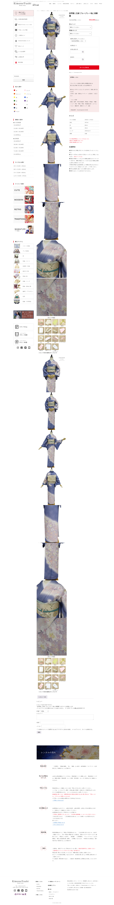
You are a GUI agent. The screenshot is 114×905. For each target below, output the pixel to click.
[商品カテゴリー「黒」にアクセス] (29, 108)
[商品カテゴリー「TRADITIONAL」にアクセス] (23, 219)
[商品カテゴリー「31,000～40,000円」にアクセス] (23, 131)
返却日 (72, 57)
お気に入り (86, 3)
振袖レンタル (39, 881)
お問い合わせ (76, 887)
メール (39, 726)
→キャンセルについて (58, 824)
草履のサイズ (73, 30)
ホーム (38, 10)
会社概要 (81, 887)
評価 (38, 711)
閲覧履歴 (85, 881)
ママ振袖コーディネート (54, 881)
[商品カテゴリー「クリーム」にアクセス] (29, 94)
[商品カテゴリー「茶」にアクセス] (18, 104)
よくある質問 (70, 887)
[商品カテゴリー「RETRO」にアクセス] (23, 209)
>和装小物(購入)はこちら (75, 142)
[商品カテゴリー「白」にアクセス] (29, 104)
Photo (100, 3)
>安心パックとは (78, 156)
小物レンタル (39, 894)
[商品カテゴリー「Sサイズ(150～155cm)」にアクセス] (23, 166)
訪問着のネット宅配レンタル (46, 10)
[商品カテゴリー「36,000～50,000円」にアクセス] (23, 144)
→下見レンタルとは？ (58, 800)
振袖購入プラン (52, 885)
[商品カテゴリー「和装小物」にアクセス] (54, 898)
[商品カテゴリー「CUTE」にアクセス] (23, 190)
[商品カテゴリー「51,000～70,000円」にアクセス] (23, 147)
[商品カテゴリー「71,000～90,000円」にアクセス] (23, 151)
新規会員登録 (66, 3)
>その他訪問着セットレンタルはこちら (79, 138)
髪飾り (54, 3)
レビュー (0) (42, 697)
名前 (38, 722)
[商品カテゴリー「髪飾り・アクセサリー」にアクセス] (54, 892)
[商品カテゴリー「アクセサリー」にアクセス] (54, 894)
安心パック (72, 24)
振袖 (50, 3)
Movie (96, 3)
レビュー (40, 713)
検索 (23, 80)
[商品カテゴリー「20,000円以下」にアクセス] (23, 125)
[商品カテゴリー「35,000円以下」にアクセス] (23, 141)
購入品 (49, 889)
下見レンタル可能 (71, 885)
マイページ (80, 881)
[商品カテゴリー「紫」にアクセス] (29, 101)
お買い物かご (79, 3)
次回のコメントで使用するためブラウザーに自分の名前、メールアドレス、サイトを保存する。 (66, 729)
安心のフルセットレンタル (87, 883)
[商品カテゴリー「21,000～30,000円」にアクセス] (23, 128)
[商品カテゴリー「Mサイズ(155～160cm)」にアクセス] (23, 169)
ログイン (72, 3)
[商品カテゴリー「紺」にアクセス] (18, 108)
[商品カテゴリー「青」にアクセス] (29, 97)
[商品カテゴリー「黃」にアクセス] (18, 97)
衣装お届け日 (74, 49)
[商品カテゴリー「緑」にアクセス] (18, 101)
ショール (59, 3)
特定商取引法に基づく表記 (72, 889)
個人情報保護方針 (87, 887)
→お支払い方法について (58, 822)
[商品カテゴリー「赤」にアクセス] (18, 90)
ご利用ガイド (78, 885)
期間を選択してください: (77, 38)
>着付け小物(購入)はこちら (76, 140)
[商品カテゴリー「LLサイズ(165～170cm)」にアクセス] (23, 176)
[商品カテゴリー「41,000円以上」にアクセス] (23, 135)
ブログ (91, 3)
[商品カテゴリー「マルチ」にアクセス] (18, 111)
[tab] (42, 697)
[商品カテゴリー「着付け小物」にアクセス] (54, 896)
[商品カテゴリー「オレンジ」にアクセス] (18, 94)
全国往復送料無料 (78, 883)
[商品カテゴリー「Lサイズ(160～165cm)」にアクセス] (23, 172)
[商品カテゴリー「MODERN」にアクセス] (23, 200)
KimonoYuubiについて (86, 885)
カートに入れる (84, 67)
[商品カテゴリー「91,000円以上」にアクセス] (23, 154)
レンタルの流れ (70, 883)
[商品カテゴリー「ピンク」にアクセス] (29, 90)
